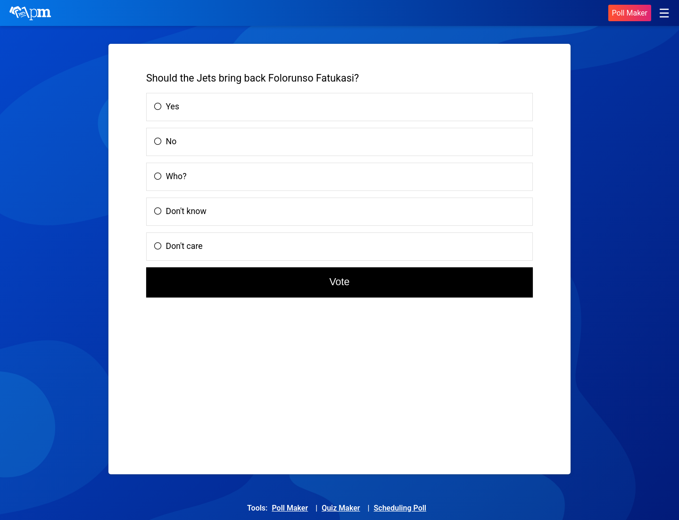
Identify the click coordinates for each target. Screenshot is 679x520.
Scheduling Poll (400, 507)
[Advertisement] (231, 385)
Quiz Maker (341, 507)
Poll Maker (629, 12)
